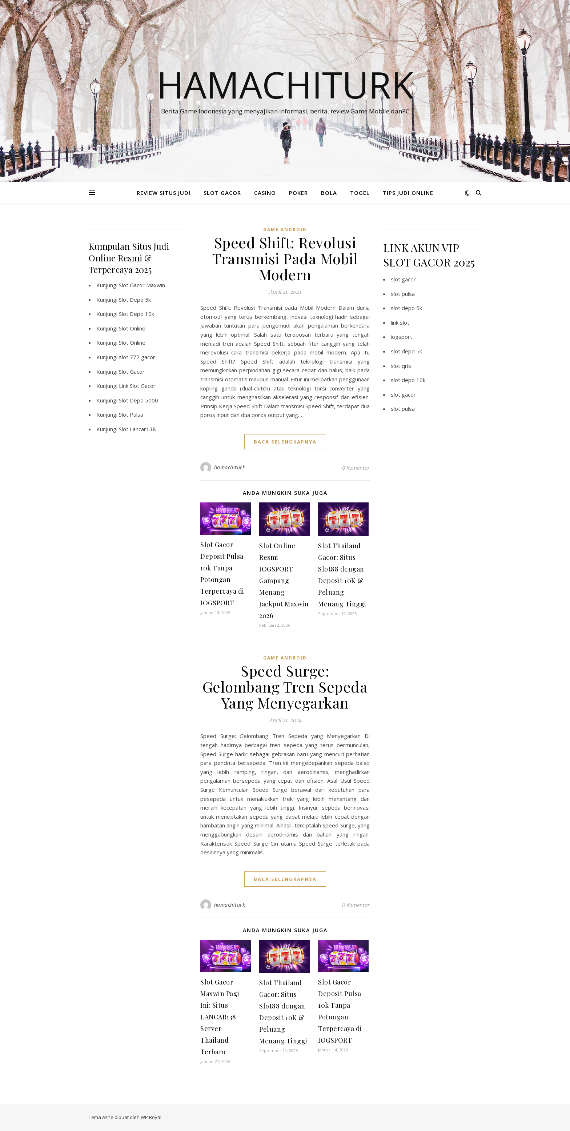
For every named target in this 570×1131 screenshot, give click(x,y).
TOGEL (360, 192)
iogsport (401, 336)
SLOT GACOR (222, 192)
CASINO (265, 192)
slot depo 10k (408, 380)
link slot (400, 322)
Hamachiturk (285, 84)
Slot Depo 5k (135, 299)
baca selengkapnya (285, 441)
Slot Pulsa (131, 414)
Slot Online (132, 328)
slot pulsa (403, 293)
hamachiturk (229, 467)
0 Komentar (356, 467)
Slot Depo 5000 (138, 400)
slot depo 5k (406, 308)
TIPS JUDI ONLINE (408, 192)
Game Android (285, 229)
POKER (298, 192)
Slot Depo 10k (136, 313)
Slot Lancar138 (137, 429)
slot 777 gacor (137, 357)
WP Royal (151, 1117)
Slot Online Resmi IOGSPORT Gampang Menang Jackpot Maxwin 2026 (284, 580)
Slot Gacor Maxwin (142, 285)
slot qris (401, 365)
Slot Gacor (132, 371)
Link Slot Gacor (137, 385)
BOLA (329, 192)
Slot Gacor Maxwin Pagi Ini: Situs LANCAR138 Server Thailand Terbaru (220, 1017)
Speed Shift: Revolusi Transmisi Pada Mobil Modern (285, 258)
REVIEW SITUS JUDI (163, 192)
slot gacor (403, 279)
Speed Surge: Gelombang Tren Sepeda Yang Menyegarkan (285, 686)
